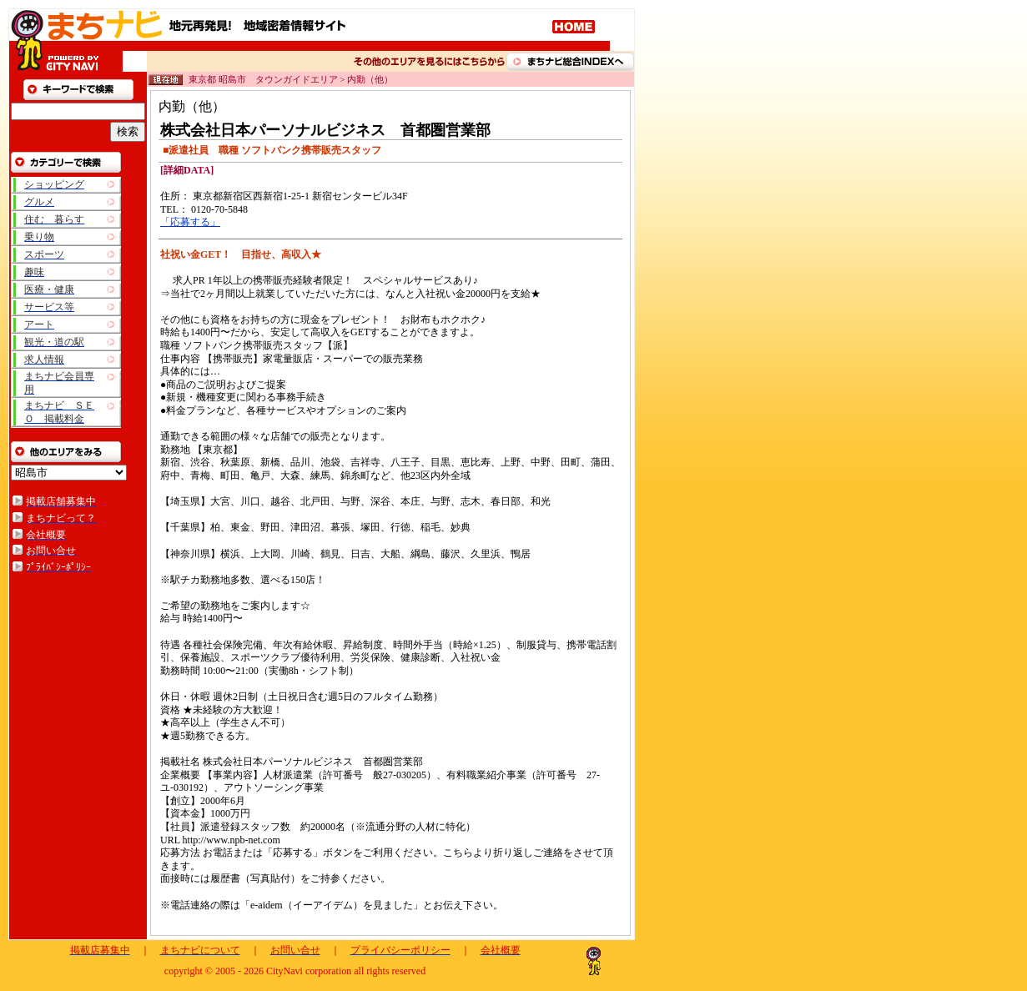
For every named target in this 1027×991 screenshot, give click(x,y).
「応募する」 (190, 222)
